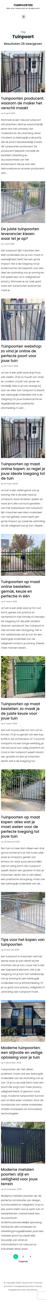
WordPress (32, 1289)
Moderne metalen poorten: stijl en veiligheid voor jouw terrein (19, 1176)
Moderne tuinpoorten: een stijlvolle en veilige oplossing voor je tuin (22, 1052)
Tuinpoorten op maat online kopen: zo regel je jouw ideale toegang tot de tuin (23, 471)
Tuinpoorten (23, 5)
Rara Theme (36, 1286)
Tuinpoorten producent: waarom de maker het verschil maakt (22, 103)
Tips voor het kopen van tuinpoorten (23, 942)
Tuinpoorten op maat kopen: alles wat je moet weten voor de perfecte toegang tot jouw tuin (20, 827)
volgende (23, 1261)
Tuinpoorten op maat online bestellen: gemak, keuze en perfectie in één (20, 589)
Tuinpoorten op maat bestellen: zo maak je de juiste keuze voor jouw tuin (20, 711)
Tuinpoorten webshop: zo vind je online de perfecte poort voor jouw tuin (21, 353)
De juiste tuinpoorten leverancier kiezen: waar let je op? (20, 233)
